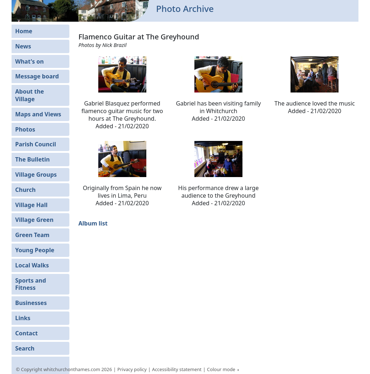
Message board (37, 76)
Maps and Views (38, 114)
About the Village (29, 95)
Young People (34, 250)
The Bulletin (32, 159)
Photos (25, 129)
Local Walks (32, 265)
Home (23, 31)
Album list (93, 223)
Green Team (32, 235)
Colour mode (222, 369)
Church (25, 190)
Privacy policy (132, 369)
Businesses (31, 303)
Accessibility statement (177, 369)
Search (24, 348)
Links (22, 318)
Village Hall (31, 205)
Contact (26, 333)
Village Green (34, 220)
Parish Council (35, 144)
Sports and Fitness (30, 284)
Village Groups (36, 175)
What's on (29, 61)
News (23, 46)
